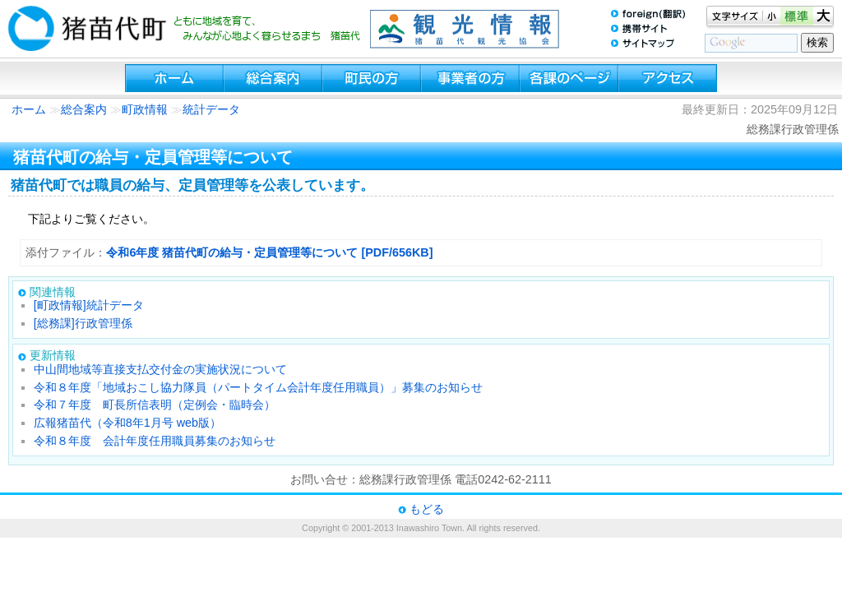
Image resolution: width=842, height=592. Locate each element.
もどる (426, 509)
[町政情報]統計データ (89, 305)
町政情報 (145, 109)
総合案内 (84, 109)
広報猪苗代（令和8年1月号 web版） (127, 422)
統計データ (211, 109)
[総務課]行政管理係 (83, 323)
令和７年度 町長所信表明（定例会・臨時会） (154, 404)
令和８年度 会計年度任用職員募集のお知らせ (154, 440)
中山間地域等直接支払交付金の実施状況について (160, 369)
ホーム (29, 109)
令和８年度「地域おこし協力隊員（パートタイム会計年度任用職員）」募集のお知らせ (258, 387)
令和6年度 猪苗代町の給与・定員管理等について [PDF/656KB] (269, 252)
